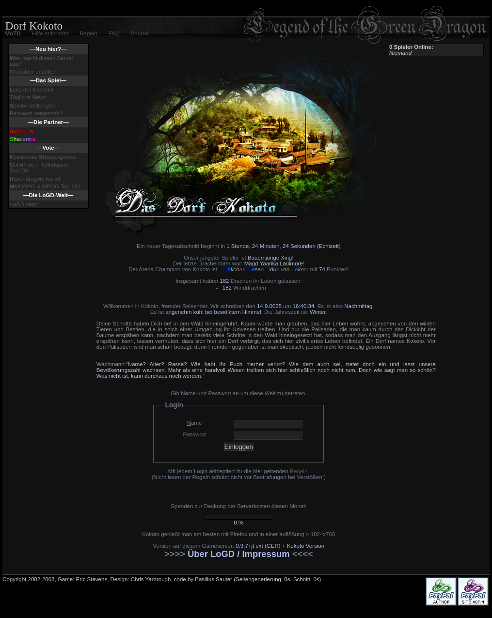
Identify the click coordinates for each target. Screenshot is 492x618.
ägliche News (28, 97)
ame (194, 423)
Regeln (88, 33)
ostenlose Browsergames (43, 157)
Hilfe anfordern (50, 33)
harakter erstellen (33, 72)
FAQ (114, 33)
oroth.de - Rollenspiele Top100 (40, 167)
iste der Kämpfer (32, 90)
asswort (194, 434)
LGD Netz (24, 204)
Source (139, 33)
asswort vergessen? (36, 113)
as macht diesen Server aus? (42, 61)
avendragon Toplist (35, 179)
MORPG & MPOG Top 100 (45, 186)
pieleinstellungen (32, 105)
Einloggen (238, 446)
